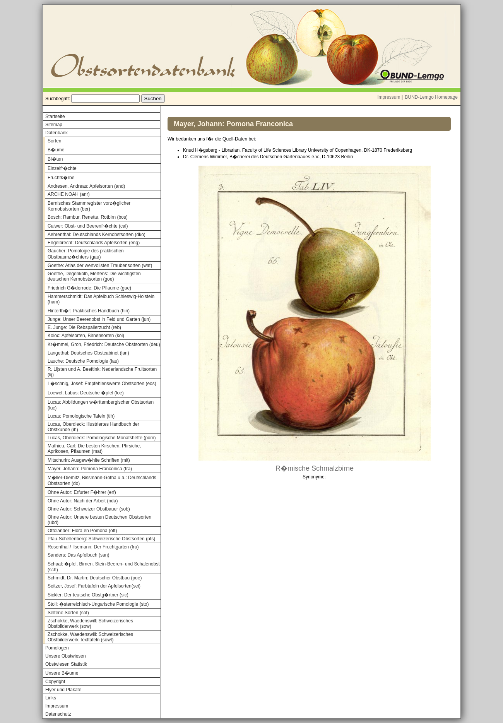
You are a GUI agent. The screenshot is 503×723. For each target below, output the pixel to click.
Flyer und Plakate (63, 689)
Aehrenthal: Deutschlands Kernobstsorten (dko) (96, 234)
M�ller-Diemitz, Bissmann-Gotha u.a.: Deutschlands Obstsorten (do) (102, 480)
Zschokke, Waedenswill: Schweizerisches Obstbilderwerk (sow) (90, 623)
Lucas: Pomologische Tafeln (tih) (81, 416)
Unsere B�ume (61, 673)
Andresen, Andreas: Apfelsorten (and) (86, 186)
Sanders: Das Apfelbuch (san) (78, 555)
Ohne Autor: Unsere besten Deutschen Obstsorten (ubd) (99, 519)
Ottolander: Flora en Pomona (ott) (82, 530)
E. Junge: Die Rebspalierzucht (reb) (84, 327)
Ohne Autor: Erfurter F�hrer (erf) (82, 492)
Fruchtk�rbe (61, 177)
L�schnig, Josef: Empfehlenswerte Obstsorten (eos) (102, 383)
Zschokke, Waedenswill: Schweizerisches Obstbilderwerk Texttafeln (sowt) (90, 637)
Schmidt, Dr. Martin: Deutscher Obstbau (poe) (95, 578)
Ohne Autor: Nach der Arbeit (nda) (83, 501)
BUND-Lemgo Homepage (431, 97)
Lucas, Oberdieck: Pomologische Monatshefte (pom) (102, 437)
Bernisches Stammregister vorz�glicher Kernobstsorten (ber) (89, 206)
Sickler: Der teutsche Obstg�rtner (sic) (88, 595)
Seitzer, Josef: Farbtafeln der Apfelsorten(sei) (94, 586)
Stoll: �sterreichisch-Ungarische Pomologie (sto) (98, 604)
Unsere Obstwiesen (65, 656)
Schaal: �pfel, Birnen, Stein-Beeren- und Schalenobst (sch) (104, 566)
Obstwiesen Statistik (66, 664)
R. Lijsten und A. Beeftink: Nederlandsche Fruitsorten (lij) (102, 372)
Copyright (55, 681)
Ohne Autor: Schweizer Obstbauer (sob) (89, 509)
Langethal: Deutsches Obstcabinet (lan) (88, 353)
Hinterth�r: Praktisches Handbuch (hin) (89, 311)
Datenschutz (58, 714)
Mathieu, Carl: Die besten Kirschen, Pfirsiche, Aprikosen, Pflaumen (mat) (94, 448)
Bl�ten (55, 159)
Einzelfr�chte (62, 168)
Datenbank (56, 132)
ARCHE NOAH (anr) (69, 194)
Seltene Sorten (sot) (68, 612)
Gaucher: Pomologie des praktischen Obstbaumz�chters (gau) (86, 254)
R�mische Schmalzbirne (314, 468)
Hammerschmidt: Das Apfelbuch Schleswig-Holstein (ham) (101, 299)
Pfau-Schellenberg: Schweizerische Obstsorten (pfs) (101, 538)
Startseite (55, 116)
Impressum (388, 97)
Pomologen (57, 648)
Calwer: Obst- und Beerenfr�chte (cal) (88, 226)
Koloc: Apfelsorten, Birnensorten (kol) (86, 335)
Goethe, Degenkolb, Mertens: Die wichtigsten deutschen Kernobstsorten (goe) (94, 276)
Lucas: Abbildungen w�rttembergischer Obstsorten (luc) (101, 405)
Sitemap (53, 124)
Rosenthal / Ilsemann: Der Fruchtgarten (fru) (93, 547)
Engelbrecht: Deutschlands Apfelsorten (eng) (94, 242)
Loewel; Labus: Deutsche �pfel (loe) (86, 393)
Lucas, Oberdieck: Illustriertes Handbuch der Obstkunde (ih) (93, 426)
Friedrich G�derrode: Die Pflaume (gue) (89, 288)
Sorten (54, 141)
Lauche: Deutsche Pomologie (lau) (83, 361)
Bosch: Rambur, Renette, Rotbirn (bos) (88, 217)
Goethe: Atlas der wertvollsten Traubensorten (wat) (100, 265)
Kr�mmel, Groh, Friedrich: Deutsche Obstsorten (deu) (104, 344)
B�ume (56, 149)
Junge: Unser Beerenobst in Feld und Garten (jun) (99, 319)
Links (50, 698)
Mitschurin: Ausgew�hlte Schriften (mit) (89, 460)
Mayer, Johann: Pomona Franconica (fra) (90, 468)
